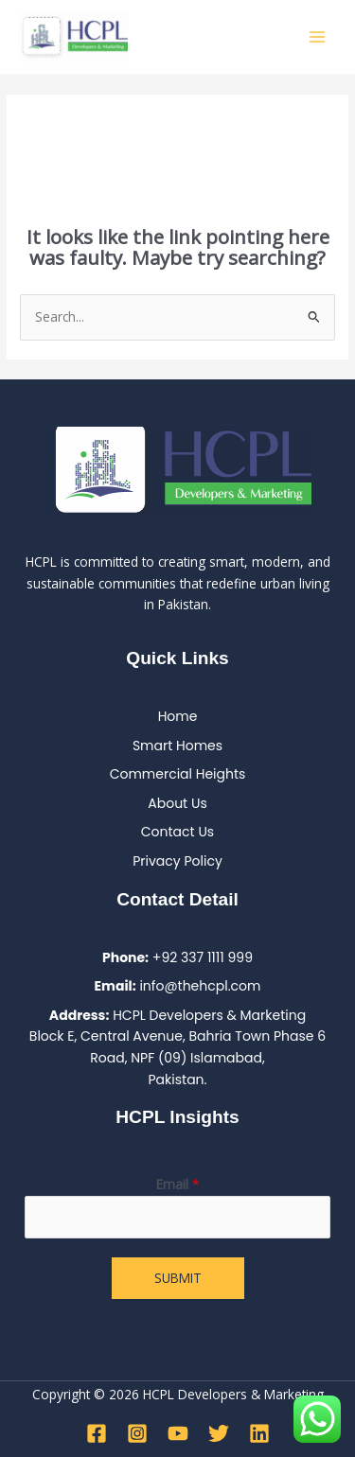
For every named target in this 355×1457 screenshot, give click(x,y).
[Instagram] (137, 1433)
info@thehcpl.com (199, 985)
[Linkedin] (259, 1433)
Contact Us (177, 831)
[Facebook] (96, 1433)
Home (178, 716)
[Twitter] (218, 1433)
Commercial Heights (178, 773)
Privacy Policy (177, 860)
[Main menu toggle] (317, 37)
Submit (178, 1278)
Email (178, 1184)
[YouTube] (178, 1433)
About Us (177, 803)
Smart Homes (177, 745)
